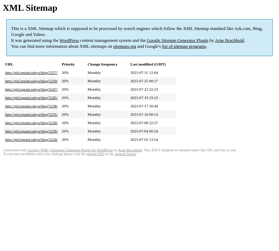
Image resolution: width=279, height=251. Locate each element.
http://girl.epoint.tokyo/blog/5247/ (31, 89)
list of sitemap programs (184, 46)
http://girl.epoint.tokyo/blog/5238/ (31, 106)
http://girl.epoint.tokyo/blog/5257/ (31, 72)
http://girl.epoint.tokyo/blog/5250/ (31, 81)
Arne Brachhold (229, 40)
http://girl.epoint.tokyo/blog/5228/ (31, 131)
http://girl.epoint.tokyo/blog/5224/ (31, 139)
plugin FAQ (95, 154)
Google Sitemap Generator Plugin (178, 40)
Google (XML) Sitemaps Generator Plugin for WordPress (70, 150)
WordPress (69, 40)
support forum (125, 154)
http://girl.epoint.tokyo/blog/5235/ (31, 114)
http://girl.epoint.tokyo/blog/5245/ (31, 98)
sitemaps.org (124, 46)
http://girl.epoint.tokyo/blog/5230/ (31, 123)
